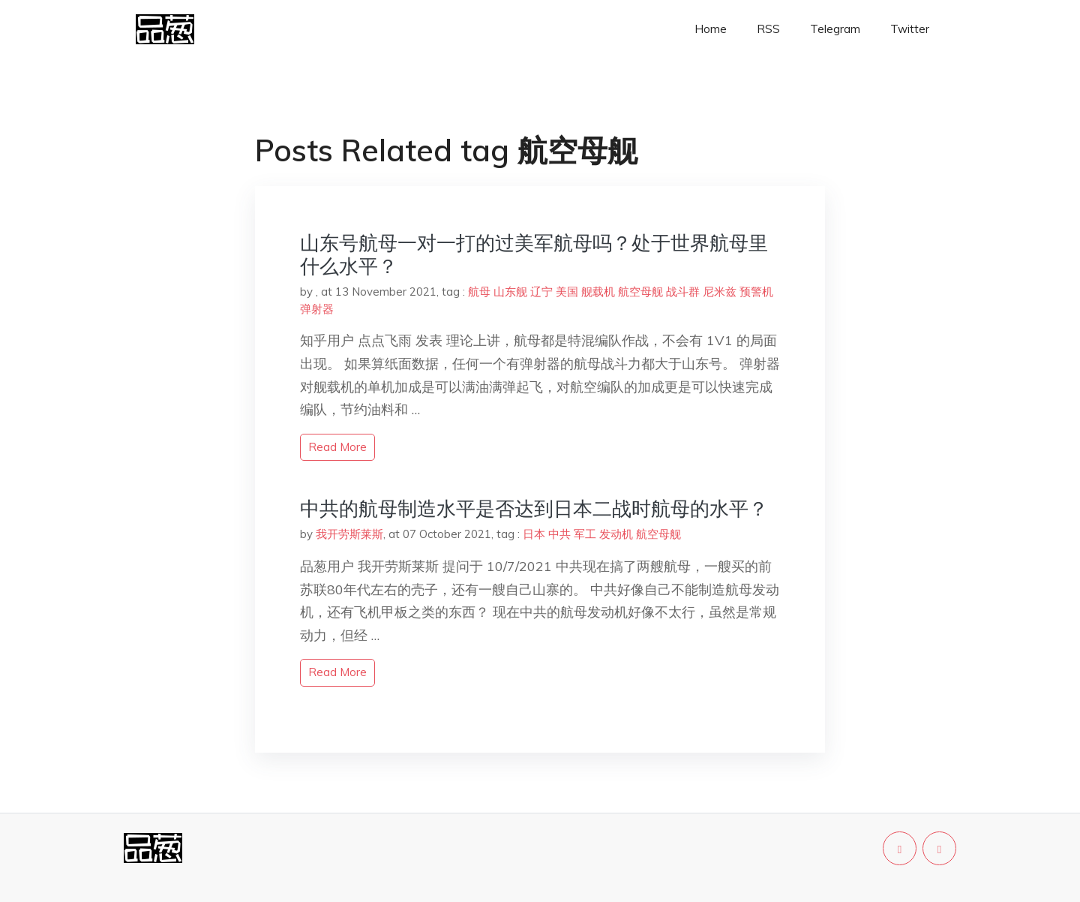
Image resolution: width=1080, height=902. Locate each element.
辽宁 (541, 291)
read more (337, 447)
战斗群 (683, 291)
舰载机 (598, 291)
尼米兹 (719, 291)
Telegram (835, 29)
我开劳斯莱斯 (349, 534)
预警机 (756, 291)
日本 (534, 534)
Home (710, 29)
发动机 (616, 534)
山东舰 (510, 291)
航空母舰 (640, 291)
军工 (585, 534)
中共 (559, 534)
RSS (768, 29)
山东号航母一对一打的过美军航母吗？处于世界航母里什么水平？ (534, 254)
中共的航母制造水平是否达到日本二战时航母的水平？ (534, 508)
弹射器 (317, 309)
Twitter (909, 29)
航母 (479, 291)
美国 (567, 291)
